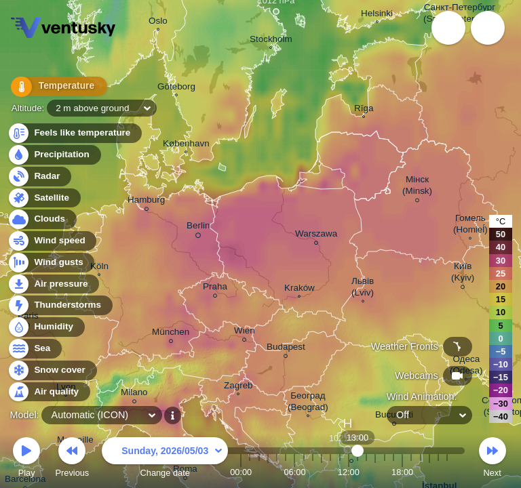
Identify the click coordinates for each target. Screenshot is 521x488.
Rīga (363, 110)
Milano (134, 394)
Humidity (45, 327)
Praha (215, 288)
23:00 (447, 472)
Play (26, 459)
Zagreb (238, 387)
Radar (39, 176)
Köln (99, 267)
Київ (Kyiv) (462, 274)
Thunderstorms (59, 305)
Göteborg (176, 88)
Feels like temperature (74, 133)
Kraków (299, 289)
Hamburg (146, 202)
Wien (244, 332)
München (170, 334)
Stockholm (271, 40)
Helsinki (377, 15)
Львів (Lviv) (362, 288)
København (186, 145)
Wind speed (51, 241)
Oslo (158, 22)
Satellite (43, 198)
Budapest (286, 349)
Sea (34, 349)
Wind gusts (50, 262)
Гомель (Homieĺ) (470, 225)
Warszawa (316, 235)
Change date (165, 459)
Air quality (48, 392)
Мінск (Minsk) (417, 187)
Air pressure (53, 284)
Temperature (53, 88)
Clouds (41, 219)
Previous (72, 459)
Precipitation (54, 155)
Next (492, 459)
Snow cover (51, 370)
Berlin (198, 227)
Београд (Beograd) (308, 402)
